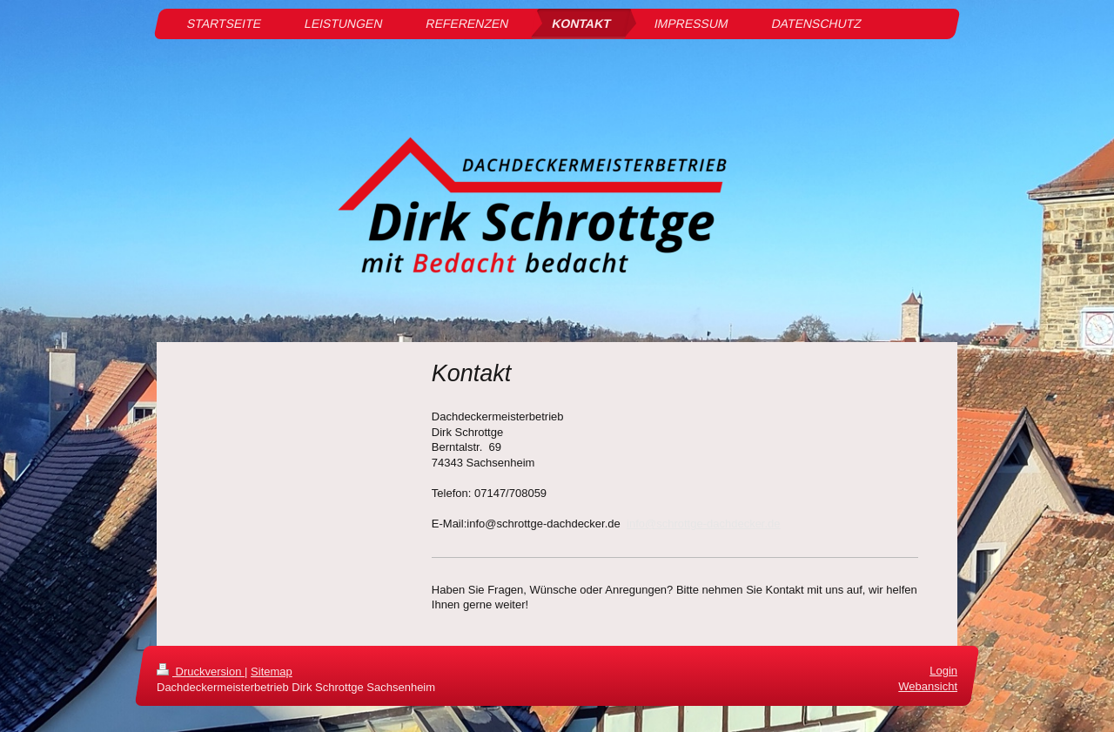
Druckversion (201, 671)
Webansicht (927, 686)
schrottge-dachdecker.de (718, 523)
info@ (641, 523)
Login (943, 670)
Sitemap (271, 671)
